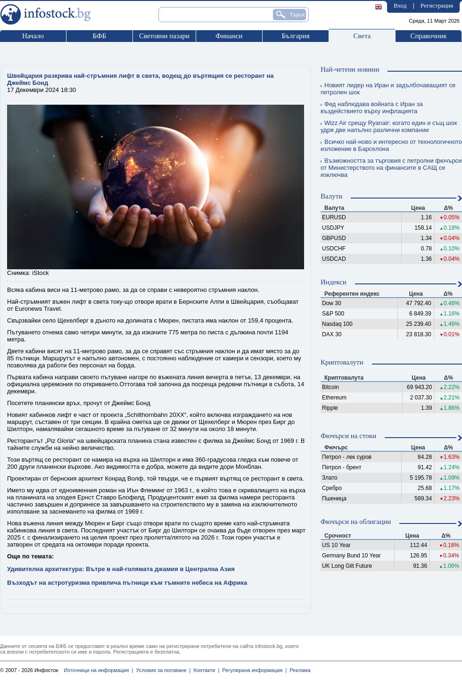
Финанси (228, 36)
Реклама (298, 670)
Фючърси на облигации (356, 521)
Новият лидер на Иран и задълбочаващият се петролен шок (388, 89)
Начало (33, 36)
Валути (331, 196)
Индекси (333, 282)
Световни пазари (164, 36)
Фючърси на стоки (348, 436)
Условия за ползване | (161, 670)
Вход (400, 5)
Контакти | (204, 670)
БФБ (100, 36)
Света (362, 36)
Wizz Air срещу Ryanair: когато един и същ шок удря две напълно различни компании (389, 126)
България (295, 36)
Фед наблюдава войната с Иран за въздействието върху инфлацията (372, 107)
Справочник (428, 36)
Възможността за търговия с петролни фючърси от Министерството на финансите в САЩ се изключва (391, 167)
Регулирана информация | (253, 670)
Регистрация (437, 5)
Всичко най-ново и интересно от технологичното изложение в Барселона (391, 145)
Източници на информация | (98, 670)
